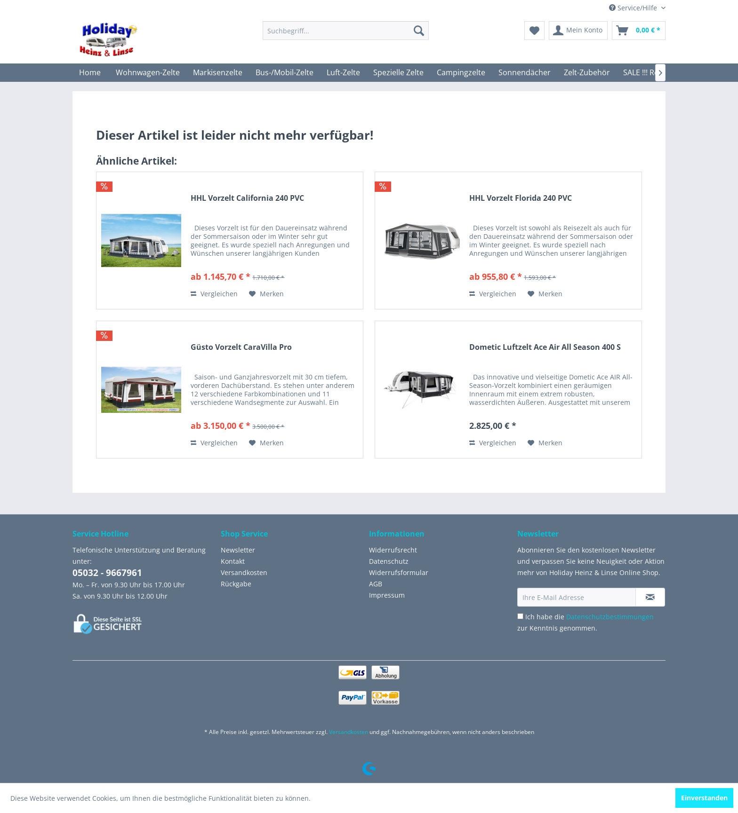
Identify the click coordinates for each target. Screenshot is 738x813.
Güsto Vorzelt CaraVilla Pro (241, 347)
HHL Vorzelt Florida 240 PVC (520, 198)
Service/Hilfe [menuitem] (634, 7)
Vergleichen (214, 293)
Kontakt (233, 561)
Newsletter (238, 549)
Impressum (387, 595)
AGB (375, 583)
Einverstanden (704, 797)
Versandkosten (244, 572)
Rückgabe (236, 583)
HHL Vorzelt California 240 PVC (247, 198)
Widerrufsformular (398, 572)
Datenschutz (389, 561)
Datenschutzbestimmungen (610, 616)
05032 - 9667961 (107, 573)
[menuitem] (346, 30)
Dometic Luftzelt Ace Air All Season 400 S (545, 347)
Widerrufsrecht (393, 549)
